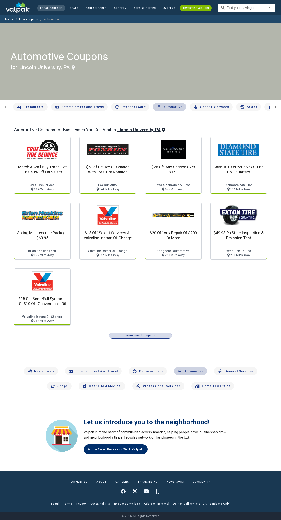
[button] (145, 8)
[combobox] (246, 8)
